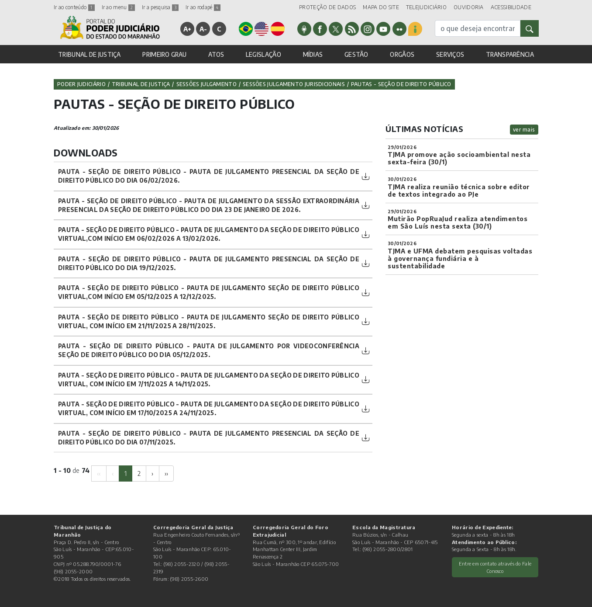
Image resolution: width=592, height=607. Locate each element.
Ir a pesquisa (160, 7)
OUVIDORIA (469, 7)
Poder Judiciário (81, 84)
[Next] (152, 473)
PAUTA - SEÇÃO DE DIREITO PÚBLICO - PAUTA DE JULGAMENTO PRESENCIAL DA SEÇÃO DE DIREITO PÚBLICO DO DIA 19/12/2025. (208, 263)
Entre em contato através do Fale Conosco (495, 567)
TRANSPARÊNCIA (510, 54)
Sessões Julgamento (206, 84)
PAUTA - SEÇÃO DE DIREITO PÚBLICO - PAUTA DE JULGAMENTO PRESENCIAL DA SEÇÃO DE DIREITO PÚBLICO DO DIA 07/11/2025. (208, 438)
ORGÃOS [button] (402, 54)
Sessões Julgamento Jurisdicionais (294, 84)
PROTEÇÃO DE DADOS (327, 7)
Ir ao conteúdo (74, 7)
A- (203, 29)
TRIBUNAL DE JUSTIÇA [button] (89, 54)
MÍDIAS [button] (313, 54)
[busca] (477, 28)
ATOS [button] (216, 54)
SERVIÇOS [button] (450, 54)
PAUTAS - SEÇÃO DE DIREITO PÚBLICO (401, 84)
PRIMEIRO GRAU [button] (164, 54)
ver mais (524, 129)
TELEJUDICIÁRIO (426, 7)
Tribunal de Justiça (141, 84)
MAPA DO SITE (381, 7)
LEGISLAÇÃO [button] (263, 54)
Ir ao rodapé (203, 7)
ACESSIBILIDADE (511, 7)
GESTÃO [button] (356, 54)
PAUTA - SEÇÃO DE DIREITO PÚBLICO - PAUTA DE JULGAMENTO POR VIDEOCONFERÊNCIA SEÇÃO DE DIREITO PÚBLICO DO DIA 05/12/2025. (208, 350)
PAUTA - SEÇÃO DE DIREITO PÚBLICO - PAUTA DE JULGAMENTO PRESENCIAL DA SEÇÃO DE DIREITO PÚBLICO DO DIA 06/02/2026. (208, 176)
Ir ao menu (118, 7)
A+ (187, 29)
